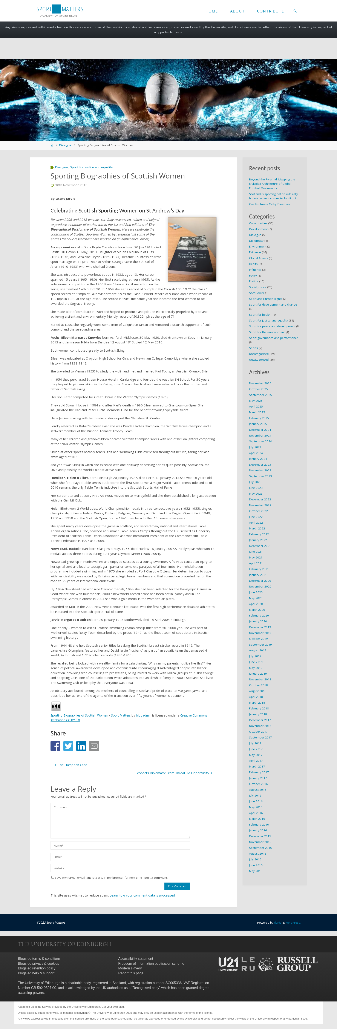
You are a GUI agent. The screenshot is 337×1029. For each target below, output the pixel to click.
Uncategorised (259, 354)
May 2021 (255, 557)
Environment (257, 246)
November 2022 (260, 505)
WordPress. (293, 922)
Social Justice (257, 287)
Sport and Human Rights (265, 299)
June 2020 (256, 592)
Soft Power (256, 293)
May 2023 (255, 493)
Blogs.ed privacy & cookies (38, 963)
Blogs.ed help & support (36, 973)
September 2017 (260, 737)
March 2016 (257, 819)
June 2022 (256, 517)
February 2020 (259, 615)
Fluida (277, 922)
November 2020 (260, 586)
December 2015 (260, 836)
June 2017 (256, 749)
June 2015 (256, 865)
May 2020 (255, 598)
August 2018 (257, 691)
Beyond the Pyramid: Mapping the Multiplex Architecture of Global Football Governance (272, 183)
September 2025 (260, 395)
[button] (55, 746)
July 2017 (255, 743)
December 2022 (260, 499)
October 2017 (258, 732)
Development (258, 229)
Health (253, 264)
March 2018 (257, 702)
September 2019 (260, 644)
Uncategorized (259, 359)
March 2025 (257, 412)
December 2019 (260, 627)
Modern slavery (130, 968)
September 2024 (260, 441)
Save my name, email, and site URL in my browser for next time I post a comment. (109, 878)
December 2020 (260, 581)
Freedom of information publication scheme (151, 963)
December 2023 (260, 464)
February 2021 (259, 569)
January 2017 (258, 778)
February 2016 (259, 824)
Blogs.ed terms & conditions (39, 958)
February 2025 (259, 418)
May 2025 (255, 401)
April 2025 (256, 406)
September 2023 (260, 476)
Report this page (130, 973)
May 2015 (255, 871)
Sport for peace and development (272, 326)
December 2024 (260, 430)
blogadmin (147, 715)
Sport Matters (124, 715)
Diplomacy (256, 241)
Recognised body (146, 988)
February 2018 (259, 708)
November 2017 (260, 726)
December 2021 (260, 546)
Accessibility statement (135, 958)
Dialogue (65, 145)
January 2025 (258, 424)
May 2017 (255, 755)
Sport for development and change (273, 304)
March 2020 (257, 610)
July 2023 (255, 482)
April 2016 (256, 813)
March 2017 (257, 766)
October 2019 (258, 639)
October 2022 (258, 511)
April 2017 (256, 761)
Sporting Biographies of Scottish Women (80, 715)
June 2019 (256, 662)
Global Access (258, 258)
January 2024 (258, 459)
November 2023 (260, 470)
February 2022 (259, 534)
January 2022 (258, 540)
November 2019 (260, 633)
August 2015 (257, 853)
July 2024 (255, 447)
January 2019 (258, 673)
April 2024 (256, 453)
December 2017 (260, 720)
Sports (253, 348)
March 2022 (257, 528)
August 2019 (257, 650)
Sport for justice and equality (91, 167)
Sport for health (260, 315)
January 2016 (258, 830)
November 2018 (260, 679)
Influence (255, 270)
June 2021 (256, 552)
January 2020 (258, 621)
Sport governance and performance (273, 338)
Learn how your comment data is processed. (143, 895)
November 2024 (260, 435)
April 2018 (256, 697)
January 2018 (258, 714)
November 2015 (260, 842)
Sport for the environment (267, 332)
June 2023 (256, 488)
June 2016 (256, 801)
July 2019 (255, 656)
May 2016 (255, 807)
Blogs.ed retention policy (36, 968)
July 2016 (255, 795)
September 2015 (260, 848)
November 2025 (260, 383)
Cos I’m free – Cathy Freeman (269, 204)
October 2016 (258, 784)
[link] (295, 11)
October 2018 (258, 685)
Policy (253, 275)
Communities (258, 223)
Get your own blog (112, 1006)
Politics (253, 281)
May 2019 (255, 668)
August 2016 (257, 790)
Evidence (255, 252)
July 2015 (255, 859)
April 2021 (256, 563)
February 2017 (259, 772)
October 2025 (258, 389)
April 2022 (256, 522)
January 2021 (258, 575)
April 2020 (256, 604)
